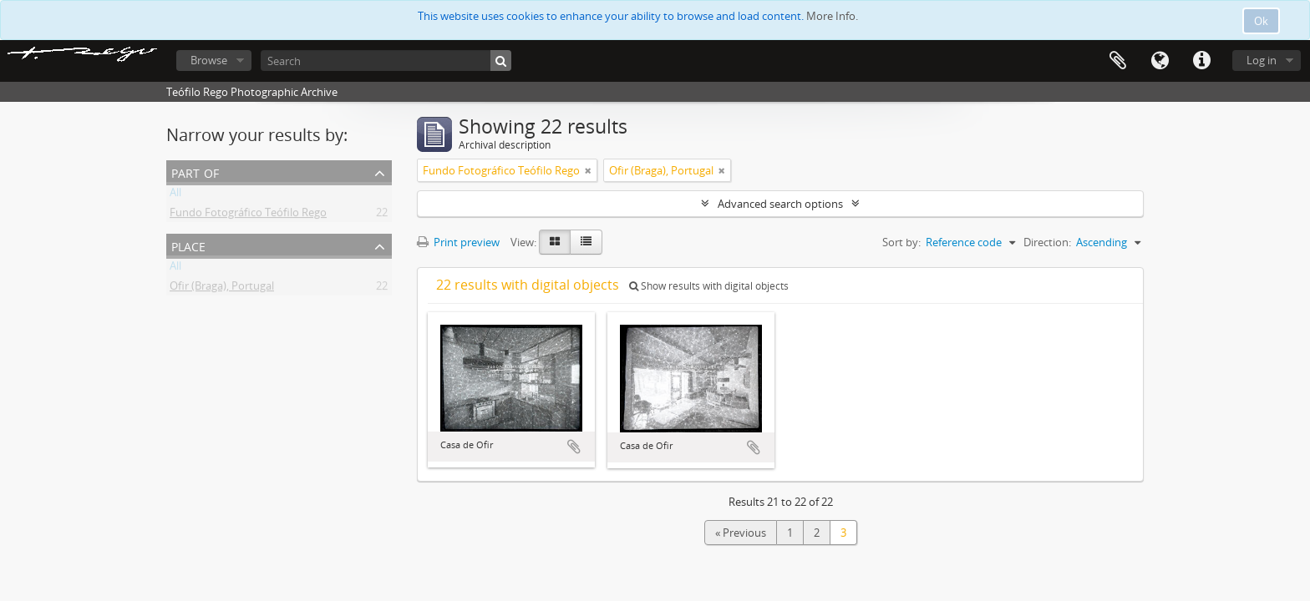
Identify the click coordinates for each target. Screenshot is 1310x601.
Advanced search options (780, 203)
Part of (195, 171)
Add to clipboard (574, 446)
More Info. (832, 15)
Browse (208, 60)
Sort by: (901, 242)
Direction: (1047, 242)
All (175, 195)
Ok (1261, 20)
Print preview (458, 242)
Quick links (1201, 61)
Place (188, 245)
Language (1160, 61)
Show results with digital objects (709, 286)
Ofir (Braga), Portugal (222, 288)
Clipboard (1118, 61)
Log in (1262, 60)
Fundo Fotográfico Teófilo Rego (248, 215)
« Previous (740, 532)
